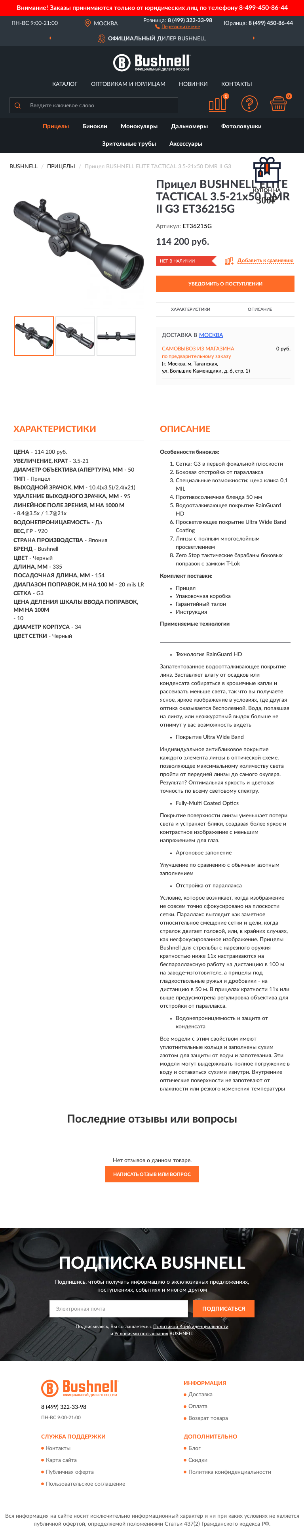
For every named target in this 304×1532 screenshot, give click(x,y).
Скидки (197, 1460)
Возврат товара (208, 1419)
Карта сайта (61, 1460)
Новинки (193, 84)
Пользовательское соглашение (85, 1484)
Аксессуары (185, 144)
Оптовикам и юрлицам (128, 84)
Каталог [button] (65, 84)
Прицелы (56, 126)
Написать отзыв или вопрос (152, 1174)
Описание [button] (260, 309)
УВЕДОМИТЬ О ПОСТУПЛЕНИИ (225, 284)
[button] (177, 26)
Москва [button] (211, 335)
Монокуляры (139, 126)
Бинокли (94, 126)
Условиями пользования (141, 1333)
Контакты (236, 84)
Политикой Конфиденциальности (190, 1326)
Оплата (197, 1407)
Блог (194, 1448)
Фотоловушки (241, 126)
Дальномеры (189, 126)
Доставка (200, 1395)
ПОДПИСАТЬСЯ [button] (223, 1309)
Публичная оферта (70, 1472)
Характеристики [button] (190, 309)
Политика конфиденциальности (229, 1472)
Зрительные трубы (129, 144)
